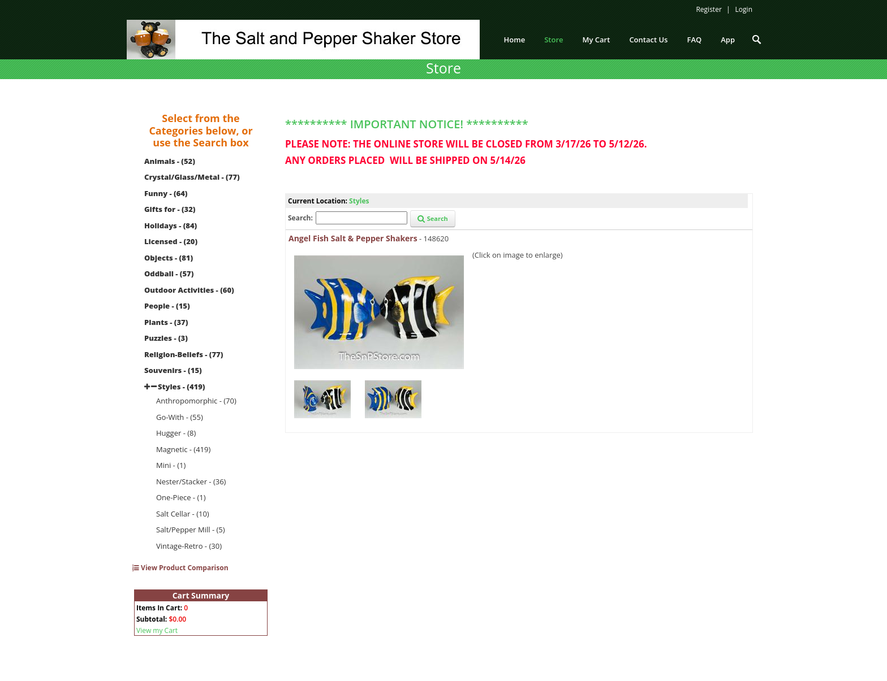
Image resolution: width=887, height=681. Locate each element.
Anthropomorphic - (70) (196, 401)
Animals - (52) (169, 161)
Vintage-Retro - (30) (189, 546)
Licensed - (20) (170, 241)
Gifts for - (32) (170, 209)
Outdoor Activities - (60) (189, 290)
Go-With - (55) (179, 417)
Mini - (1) (171, 465)
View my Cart (157, 630)
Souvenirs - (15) (173, 370)
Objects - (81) (168, 258)
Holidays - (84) (170, 225)
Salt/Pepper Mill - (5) (190, 529)
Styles (359, 201)
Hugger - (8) (176, 433)
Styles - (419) (181, 386)
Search (432, 218)
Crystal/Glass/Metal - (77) (192, 177)
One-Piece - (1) (181, 497)
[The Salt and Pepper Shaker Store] (303, 38)
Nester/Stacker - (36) (191, 481)
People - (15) (167, 306)
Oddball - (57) (168, 273)
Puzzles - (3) (166, 338)
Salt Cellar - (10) (182, 514)
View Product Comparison (180, 567)
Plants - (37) (166, 322)
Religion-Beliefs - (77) (183, 354)
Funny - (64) (166, 193)
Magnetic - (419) (183, 449)
